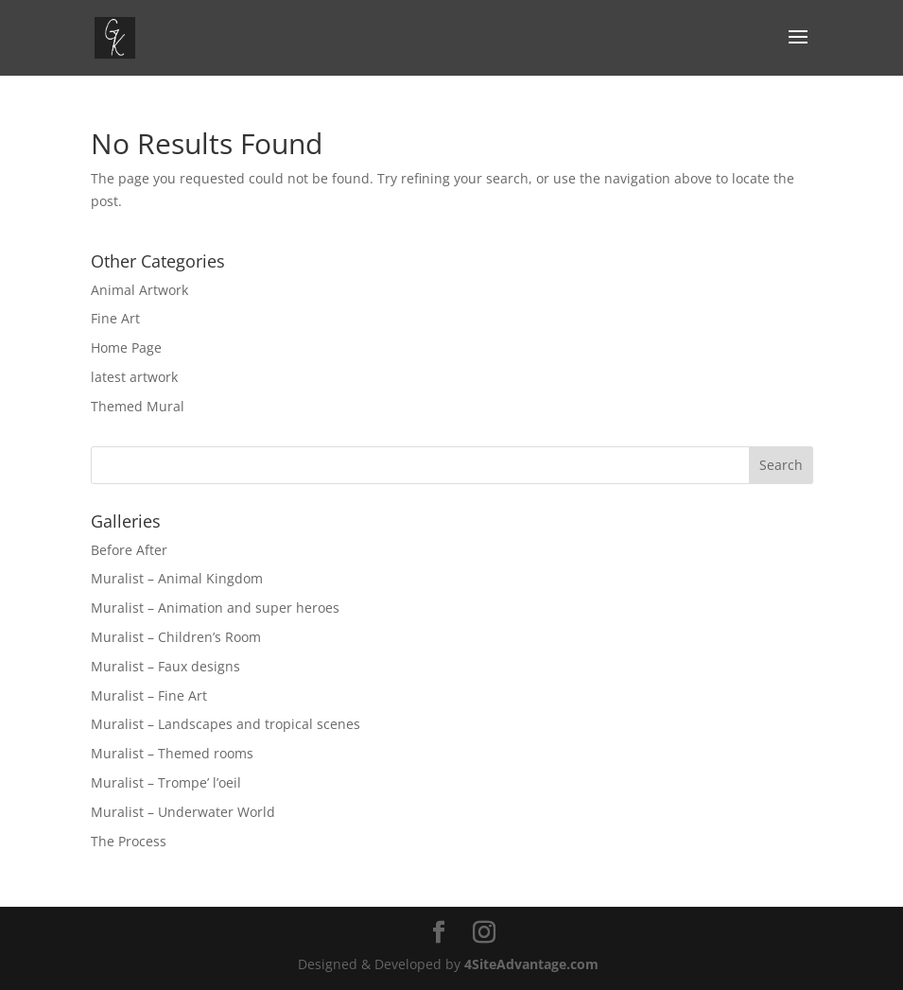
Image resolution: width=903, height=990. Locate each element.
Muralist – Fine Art (149, 695)
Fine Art (115, 318)
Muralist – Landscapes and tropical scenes (225, 724)
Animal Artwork (139, 290)
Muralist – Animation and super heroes (215, 608)
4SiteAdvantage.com (531, 964)
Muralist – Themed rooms (172, 753)
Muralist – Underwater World (183, 812)
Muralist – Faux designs (165, 666)
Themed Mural (137, 406)
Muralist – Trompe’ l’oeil (166, 782)
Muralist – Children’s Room (176, 637)
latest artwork (134, 377)
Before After (129, 550)
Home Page (126, 347)
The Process (128, 841)
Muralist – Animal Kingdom (177, 578)
